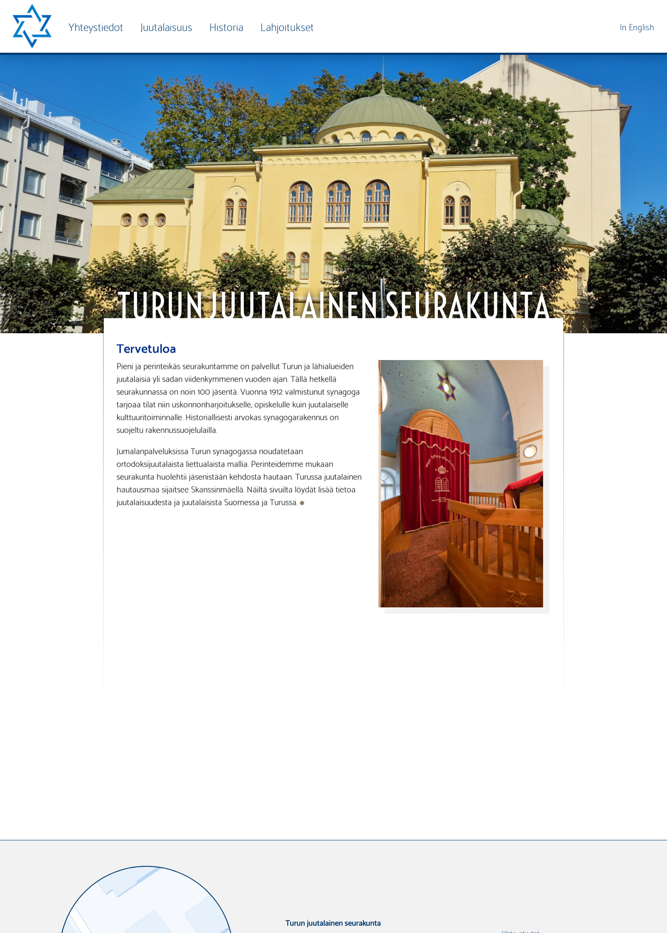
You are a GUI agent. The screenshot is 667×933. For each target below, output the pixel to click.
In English (637, 26)
